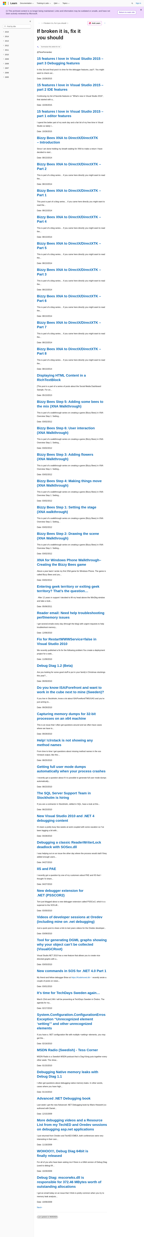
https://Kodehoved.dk (80, 977)
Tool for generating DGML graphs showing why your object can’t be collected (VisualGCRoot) (72, 944)
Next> (39, 1207)
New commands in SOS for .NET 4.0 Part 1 (71, 971)
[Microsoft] (4, 3)
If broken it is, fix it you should (55, 23)
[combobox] (17, 27)
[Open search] (132, 3)
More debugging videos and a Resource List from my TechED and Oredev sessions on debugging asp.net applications (72, 1124)
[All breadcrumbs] (39, 23)
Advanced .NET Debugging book (64, 1098)
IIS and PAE (46, 869)
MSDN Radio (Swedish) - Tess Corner (67, 1050)
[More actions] (105, 23)
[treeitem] (17, 32)
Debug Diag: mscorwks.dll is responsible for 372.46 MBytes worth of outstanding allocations (69, 1182)
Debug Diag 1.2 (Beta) (55, 666)
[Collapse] (30, 21)
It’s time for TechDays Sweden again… (68, 993)
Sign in (138, 3)
